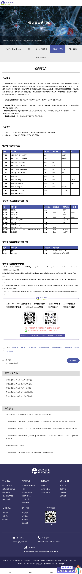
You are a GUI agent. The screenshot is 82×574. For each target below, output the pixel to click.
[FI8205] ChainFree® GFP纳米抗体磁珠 (19, 392)
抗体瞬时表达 (45, 489)
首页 (11, 40)
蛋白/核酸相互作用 (8, 489)
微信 (51, 572)
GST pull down (67, 560)
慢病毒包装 (33, 347)
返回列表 (73, 360)
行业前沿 (5, 516)
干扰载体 (24, 347)
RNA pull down (46, 560)
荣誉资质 (25, 516)
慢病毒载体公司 (44, 347)
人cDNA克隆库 (13, 363)
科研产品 (19, 40)
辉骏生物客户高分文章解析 (15, 445)
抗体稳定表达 (45, 492)
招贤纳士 (25, 519)
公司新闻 (5, 513)
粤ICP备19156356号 (50, 564)
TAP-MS (26, 564)
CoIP (74, 560)
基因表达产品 (28, 40)
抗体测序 (44, 485)
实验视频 (63, 496)
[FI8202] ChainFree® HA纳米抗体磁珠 (19, 384)
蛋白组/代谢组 (7, 485)
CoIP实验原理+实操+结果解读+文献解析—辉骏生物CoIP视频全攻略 (28, 414)
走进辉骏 (25, 513)
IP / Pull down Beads (13, 49)
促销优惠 (5, 519)
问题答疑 (63, 492)
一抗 (28, 49)
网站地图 (61, 564)
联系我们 (25, 523)
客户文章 (63, 485)
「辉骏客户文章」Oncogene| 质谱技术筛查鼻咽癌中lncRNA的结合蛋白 (29, 452)
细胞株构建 (6, 492)
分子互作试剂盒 (41, 49)
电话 (30, 572)
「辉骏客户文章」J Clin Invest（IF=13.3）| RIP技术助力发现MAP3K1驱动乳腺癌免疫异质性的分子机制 (40, 421)
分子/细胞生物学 (7, 496)
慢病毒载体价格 (57, 347)
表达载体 (15, 347)
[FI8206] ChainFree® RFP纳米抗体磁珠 (19, 396)
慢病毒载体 (68, 347)
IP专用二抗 (72, 49)
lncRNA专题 (6, 499)
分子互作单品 (41, 57)
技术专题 (63, 489)
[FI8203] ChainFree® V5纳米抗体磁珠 (18, 388)
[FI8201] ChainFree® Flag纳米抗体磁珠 (19, 380)
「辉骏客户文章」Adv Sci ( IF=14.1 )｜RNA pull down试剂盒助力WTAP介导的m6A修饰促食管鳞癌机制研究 (42, 428)
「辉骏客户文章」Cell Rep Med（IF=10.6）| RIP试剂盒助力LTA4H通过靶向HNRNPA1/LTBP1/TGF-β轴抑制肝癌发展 (42, 437)
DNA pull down (56, 560)
